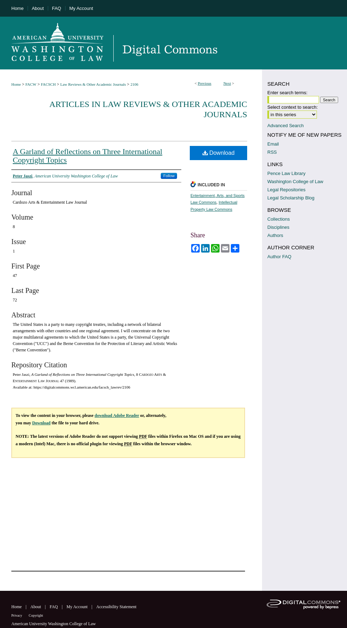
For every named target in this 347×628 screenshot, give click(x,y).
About (36, 606)
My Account (78, 606)
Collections (278, 219)
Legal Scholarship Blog (290, 197)
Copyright (36, 615)
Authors (275, 235)
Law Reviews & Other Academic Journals (93, 84)
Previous (204, 83)
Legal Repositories (286, 189)
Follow (169, 176)
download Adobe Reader (117, 415)
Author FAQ (279, 256)
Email (273, 144)
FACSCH (48, 84)
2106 (134, 84)
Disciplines (278, 227)
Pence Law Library (286, 173)
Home (16, 84)
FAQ (54, 606)
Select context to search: (292, 107)
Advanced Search (285, 125)
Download (219, 153)
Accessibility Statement (116, 606)
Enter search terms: (287, 92)
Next (227, 83)
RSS (272, 152)
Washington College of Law (295, 181)
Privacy (17, 615)
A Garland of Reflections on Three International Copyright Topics (87, 155)
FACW (30, 84)
